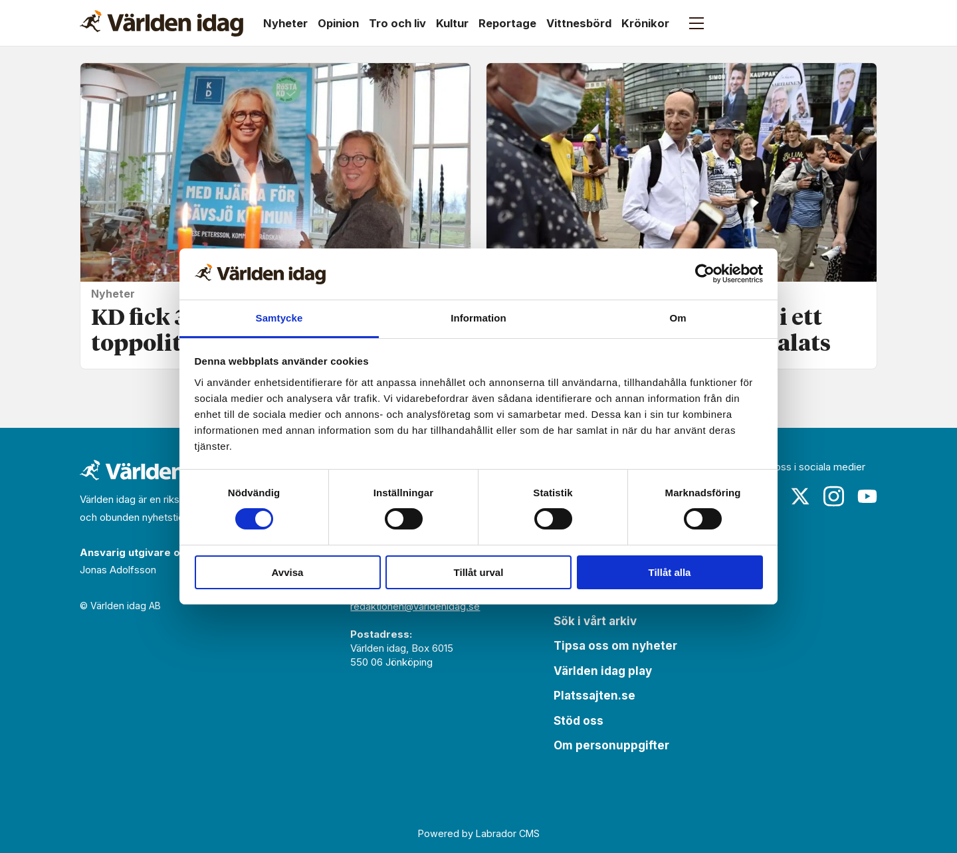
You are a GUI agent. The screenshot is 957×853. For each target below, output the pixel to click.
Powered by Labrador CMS (479, 833)
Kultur (452, 23)
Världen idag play (603, 671)
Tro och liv (397, 23)
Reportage (507, 23)
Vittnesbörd (578, 23)
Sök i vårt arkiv (595, 621)
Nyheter (285, 23)
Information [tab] (478, 318)
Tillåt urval (479, 572)
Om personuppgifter (611, 745)
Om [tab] (677, 318)
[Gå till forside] (161, 23)
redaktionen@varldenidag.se (415, 606)
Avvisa (288, 572)
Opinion (338, 23)
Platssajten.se (594, 695)
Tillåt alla (670, 572)
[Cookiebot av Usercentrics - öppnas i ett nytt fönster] (705, 274)
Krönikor (645, 23)
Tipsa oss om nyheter (615, 645)
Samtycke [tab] (279, 318)
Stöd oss (578, 720)
